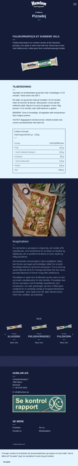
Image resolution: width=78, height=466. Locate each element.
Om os (42, 428)
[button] (39, 64)
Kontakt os (17, 431)
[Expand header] (75, 4)
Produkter (17, 428)
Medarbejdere (45, 431)
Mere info (14, 343)
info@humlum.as (22, 392)
